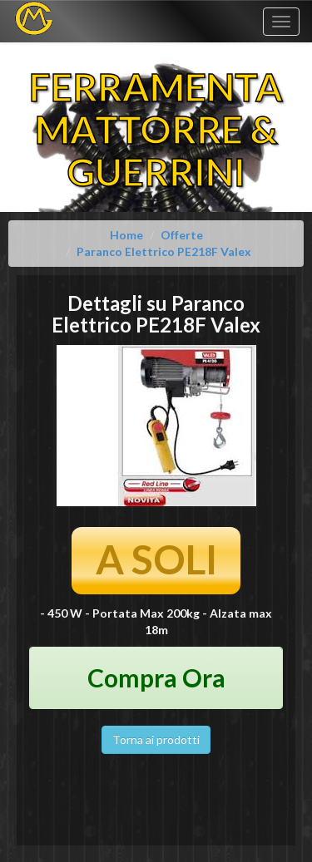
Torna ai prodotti (156, 739)
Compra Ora (156, 677)
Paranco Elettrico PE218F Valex (164, 251)
